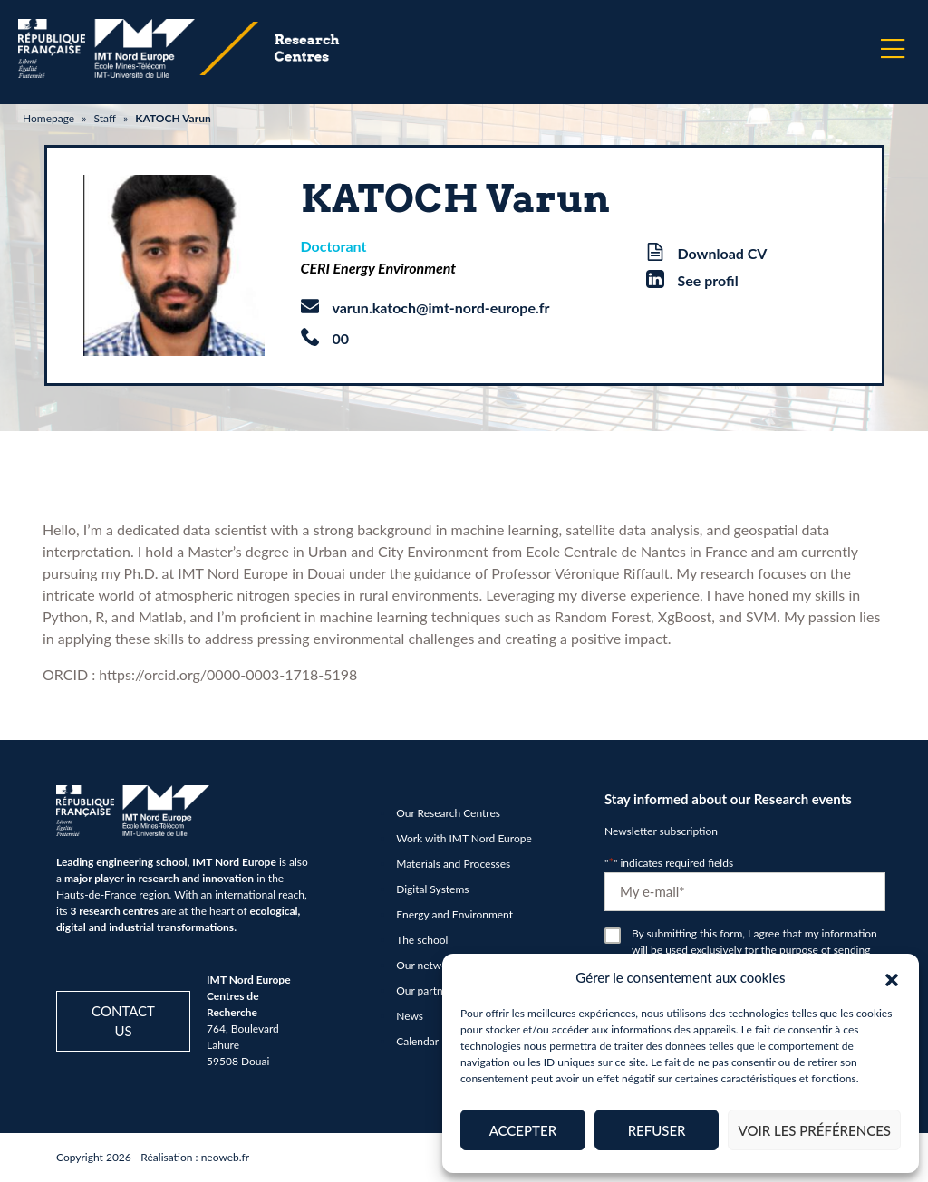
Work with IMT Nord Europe (464, 838)
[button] (892, 977)
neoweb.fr (225, 1157)
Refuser (657, 1130)
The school (422, 940)
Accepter (522, 1130)
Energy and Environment (454, 914)
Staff (104, 118)
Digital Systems (432, 889)
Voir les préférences (814, 1130)
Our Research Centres (448, 813)
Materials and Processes (453, 863)
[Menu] (893, 49)
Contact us (123, 1021)
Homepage (48, 118)
